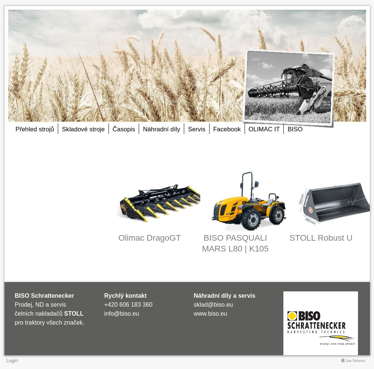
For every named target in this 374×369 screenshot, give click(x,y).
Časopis (124, 129)
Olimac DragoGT (149, 238)
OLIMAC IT (264, 129)
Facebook (227, 129)
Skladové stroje (83, 129)
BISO (294, 129)
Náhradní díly (161, 129)
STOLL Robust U (320, 238)
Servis (196, 129)
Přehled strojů (35, 129)
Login (12, 360)
